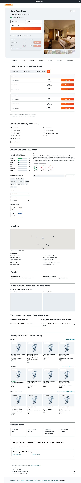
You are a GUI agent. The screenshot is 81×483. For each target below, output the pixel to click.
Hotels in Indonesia (29, 480)
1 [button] (35, 33)
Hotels (18, 480)
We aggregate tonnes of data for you (43, 471)
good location (13, 181)
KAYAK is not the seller (43, 469)
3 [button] (20, 36)
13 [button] (29, 39)
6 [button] (29, 36)
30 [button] (38, 45)
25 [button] (23, 45)
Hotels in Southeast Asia (46, 480)
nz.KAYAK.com (12, 480)
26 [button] (26, 45)
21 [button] (32, 42)
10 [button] (20, 39)
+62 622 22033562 (14, 15)
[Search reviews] (49, 176)
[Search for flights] (2, 8)
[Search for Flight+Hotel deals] (2, 16)
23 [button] (38, 42)
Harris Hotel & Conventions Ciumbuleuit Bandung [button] (32, 355)
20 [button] (29, 42)
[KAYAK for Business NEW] (2, 25)
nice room (13, 178)
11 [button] (23, 39)
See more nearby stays (70, 339)
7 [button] (32, 36)
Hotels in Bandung (36, 454)
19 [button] (26, 42)
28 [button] (32, 45)
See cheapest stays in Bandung (68, 366)
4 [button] (23, 36)
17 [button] (20, 42)
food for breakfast (19, 178)
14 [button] (32, 39)
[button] (79, 1)
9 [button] (38, 36)
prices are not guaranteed (35, 465)
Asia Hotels (22, 480)
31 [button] (20, 48)
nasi (15, 187)
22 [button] (35, 42)
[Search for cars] (2, 14)
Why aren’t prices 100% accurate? (43, 474)
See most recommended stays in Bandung (66, 391)
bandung (27, 181)
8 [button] (35, 36)
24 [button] (20, 45)
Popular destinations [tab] (26, 446)
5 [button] (26, 36)
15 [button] (35, 39)
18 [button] (23, 42)
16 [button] (38, 39)
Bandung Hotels (55, 480)
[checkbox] (16, 208)
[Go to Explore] (2, 20)
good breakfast (21, 181)
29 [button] (35, 45)
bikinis (27, 184)
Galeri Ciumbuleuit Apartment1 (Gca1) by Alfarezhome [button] (17, 383)
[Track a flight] (2, 22)
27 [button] (29, 45)
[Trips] (2, 29)
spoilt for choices (20, 184)
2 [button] (38, 33)
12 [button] (26, 39)
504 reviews (20, 17)
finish (12, 187)
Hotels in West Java (37, 480)
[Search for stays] (2, 11)
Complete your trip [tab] (16, 446)
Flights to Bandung (17, 454)
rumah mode (13, 184)
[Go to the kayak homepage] (8, 4)
